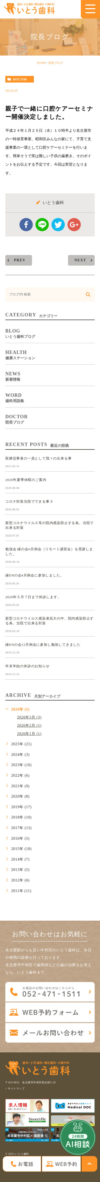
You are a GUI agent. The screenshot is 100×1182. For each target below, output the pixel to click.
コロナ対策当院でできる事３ (29, 501)
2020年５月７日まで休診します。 (33, 597)
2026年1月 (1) (29, 734)
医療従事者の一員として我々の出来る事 (38, 458)
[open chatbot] (77, 1137)
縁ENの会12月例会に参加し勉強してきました (43, 645)
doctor (20, 79)
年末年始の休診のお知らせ (27, 666)
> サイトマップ (15, 1088)
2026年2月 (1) (29, 726)
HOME (41, 62)
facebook (26, 224)
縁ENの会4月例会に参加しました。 (34, 575)
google (74, 224)
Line (42, 224)
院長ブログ (56, 62)
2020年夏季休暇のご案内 (25, 480)
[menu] (90, 8)
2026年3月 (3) (29, 717)
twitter (58, 224)
